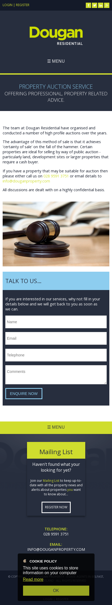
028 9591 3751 (56, 175)
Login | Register (16, 5)
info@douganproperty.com (26, 181)
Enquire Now (24, 393)
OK (56, 590)
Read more (33, 579)
